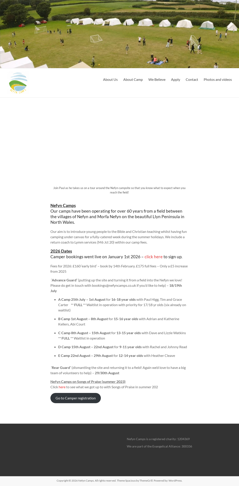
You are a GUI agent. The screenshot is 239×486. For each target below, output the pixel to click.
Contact (192, 79)
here (62, 387)
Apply (175, 79)
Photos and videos (218, 79)
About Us (110, 79)
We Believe (156, 79)
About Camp (133, 79)
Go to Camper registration (76, 398)
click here (154, 256)
